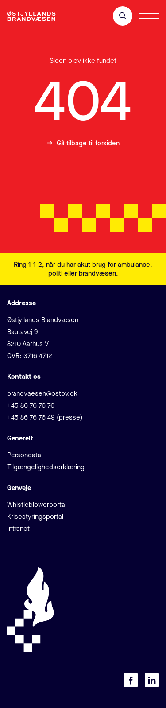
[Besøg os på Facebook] (131, 680)
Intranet (18, 528)
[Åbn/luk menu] (149, 16)
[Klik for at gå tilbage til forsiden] (31, 16)
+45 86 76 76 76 (30, 405)
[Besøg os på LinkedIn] (152, 680)
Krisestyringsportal (35, 516)
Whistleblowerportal (36, 504)
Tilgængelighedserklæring (46, 467)
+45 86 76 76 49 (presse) (44, 417)
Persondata (24, 455)
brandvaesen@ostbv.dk (42, 393)
